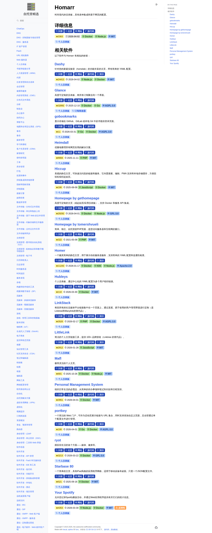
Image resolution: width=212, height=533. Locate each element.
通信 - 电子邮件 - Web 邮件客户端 (30, 528)
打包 (19, 171)
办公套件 (20, 113)
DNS (19, 33)
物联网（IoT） (23, 327)
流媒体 (19, 296)
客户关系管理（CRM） (27, 149)
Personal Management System (79, 384)
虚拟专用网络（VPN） (26, 402)
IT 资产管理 (22, 46)
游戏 (19, 313)
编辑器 (19, 376)
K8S (97, 266)
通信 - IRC (21, 505)
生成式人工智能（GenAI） (28, 331)
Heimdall (62, 142)
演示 (100, 74)
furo (77, 529)
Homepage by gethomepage (77, 198)
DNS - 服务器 (22, 42)
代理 (19, 78)
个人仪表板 (21, 64)
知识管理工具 (22, 349)
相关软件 (171, 11)
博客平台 (20, 122)
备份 (19, 131)
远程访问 (20, 500)
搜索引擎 (20, 193)
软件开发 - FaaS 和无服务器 (29, 460)
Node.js (100, 36)
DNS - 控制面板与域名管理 (28, 37)
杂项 (19, 282)
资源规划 (20, 420)
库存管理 (20, 167)
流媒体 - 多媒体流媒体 (26, 300)
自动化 (19, 394)
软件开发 (20, 451)
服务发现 (20, 278)
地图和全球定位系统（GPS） (29, 126)
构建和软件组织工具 (25, 287)
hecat (65, 529)
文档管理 (20, 238)
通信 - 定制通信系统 (25, 523)
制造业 (19, 109)
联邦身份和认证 (23, 389)
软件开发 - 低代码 (24, 469)
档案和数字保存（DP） (27, 291)
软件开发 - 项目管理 (25, 491)
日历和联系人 (22, 260)
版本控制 (20, 322)
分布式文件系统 (23, 100)
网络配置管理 (22, 385)
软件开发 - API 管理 (25, 456)
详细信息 (171, 8)
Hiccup (60, 169)
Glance (60, 90)
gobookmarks (66, 116)
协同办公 (20, 118)
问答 (59, 31)
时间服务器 (21, 269)
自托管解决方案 (23, 398)
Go (97, 105)
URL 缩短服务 (23, 55)
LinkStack (62, 303)
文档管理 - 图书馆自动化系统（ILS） (29, 243)
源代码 (89, 31)
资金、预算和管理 (24, 425)
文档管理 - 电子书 (24, 256)
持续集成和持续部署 (25, 180)
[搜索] (31, 20)
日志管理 (20, 264)
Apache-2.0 (124, 266)
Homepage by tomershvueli (76, 224)
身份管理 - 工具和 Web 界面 (29, 442)
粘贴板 (19, 362)
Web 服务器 (22, 60)
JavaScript (86, 187)
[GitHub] (156, 528)
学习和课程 (21, 144)
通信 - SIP (21, 509)
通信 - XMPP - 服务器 (26, 518)
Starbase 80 (64, 466)
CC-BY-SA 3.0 (91, 529)
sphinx (70, 529)
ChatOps (20, 29)
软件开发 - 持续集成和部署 (28, 478)
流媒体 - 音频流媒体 (25, 309)
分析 (19, 104)
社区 (68, 31)
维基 (19, 371)
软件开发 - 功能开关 (25, 474)
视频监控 (20, 411)
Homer (60, 250)
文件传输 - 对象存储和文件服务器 (30, 223)
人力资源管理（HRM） (27, 73)
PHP (83, 158)
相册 (19, 345)
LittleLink (62, 332)
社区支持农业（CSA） (26, 353)
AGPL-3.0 (109, 105)
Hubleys (61, 276)
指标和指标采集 (23, 184)
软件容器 (20, 447)
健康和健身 (21, 91)
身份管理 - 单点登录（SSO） (29, 438)
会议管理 (20, 86)
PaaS (19, 51)
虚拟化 (19, 407)
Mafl (58, 358)
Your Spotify (64, 492)
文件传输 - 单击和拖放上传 (28, 211)
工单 (19, 162)
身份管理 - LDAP (24, 434)
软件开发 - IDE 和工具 (26, 465)
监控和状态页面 (23, 340)
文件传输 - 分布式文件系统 (28, 207)
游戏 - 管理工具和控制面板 (28, 318)
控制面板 (20, 189)
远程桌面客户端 (23, 496)
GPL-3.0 (113, 213)
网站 (78, 31)
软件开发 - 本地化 (24, 483)
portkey (61, 411)
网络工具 (20, 380)
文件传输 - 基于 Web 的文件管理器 (31, 216)
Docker (87, 36)
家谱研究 (20, 153)
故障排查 (20, 198)
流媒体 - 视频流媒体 (25, 304)
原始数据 (114, 529)
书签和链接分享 (23, 69)
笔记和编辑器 (22, 358)
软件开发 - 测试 (23, 487)
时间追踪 (20, 273)
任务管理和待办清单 (25, 82)
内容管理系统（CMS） (27, 95)
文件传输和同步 (23, 233)
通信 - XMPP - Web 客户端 (28, 514)
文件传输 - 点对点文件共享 (28, 229)
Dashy (60, 64)
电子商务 (20, 336)
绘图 (19, 367)
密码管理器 (21, 158)
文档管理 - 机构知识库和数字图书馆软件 (30, 250)
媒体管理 (20, 140)
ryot (58, 440)
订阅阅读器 (21, 416)
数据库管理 (21, 202)
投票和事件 (21, 175)
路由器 (19, 429)
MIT (112, 36)
